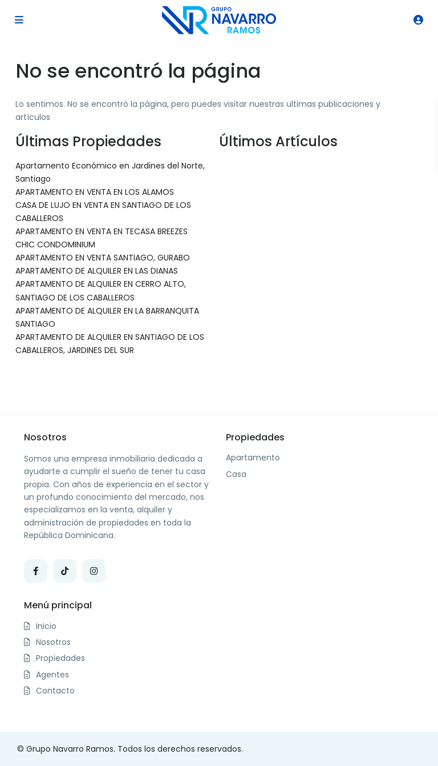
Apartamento (253, 457)
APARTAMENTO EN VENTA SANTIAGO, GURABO (102, 257)
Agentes (52, 674)
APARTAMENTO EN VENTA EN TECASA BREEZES (101, 231)
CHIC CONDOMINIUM (55, 244)
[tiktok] (64, 571)
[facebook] (35, 571)
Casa (236, 474)
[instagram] (94, 571)
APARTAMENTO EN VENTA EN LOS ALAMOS (94, 192)
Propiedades (60, 658)
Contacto (55, 690)
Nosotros (53, 642)
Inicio (46, 626)
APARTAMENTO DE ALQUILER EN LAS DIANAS (96, 270)
